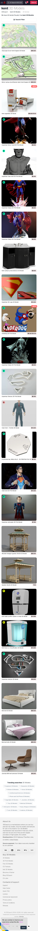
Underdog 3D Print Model (9, 333)
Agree (23, 927)
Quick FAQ (6, 891)
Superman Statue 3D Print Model (11, 208)
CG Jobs (5, 878)
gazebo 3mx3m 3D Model (9, 585)
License (5, 894)
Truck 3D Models (11, 810)
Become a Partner (8, 872)
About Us (6, 821)
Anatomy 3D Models (25, 810)
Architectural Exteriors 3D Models (19, 793)
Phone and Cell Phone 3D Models (19, 796)
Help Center (6, 888)
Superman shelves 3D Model (10, 679)
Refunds (5, 906)
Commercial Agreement (10, 897)
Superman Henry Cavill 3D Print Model (12, 145)
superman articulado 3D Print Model (12, 522)
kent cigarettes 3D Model (9, 113)
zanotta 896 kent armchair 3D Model (12, 773)
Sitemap (21, 916)
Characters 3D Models (26, 786)
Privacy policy (7, 900)
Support (5, 885)
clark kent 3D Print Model (9, 491)
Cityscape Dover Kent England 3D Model (13, 51)
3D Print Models (8, 861)
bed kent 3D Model (7, 710)
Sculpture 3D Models (11, 786)
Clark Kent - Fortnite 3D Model (10, 428)
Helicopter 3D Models (9, 807)
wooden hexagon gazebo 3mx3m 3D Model (14, 553)
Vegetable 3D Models (11, 800)
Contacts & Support (11, 882)
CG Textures (6, 867)
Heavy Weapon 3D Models (27, 807)
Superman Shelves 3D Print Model (11, 396)
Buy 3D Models (9, 855)
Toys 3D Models (11, 803)
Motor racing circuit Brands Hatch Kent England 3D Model (18, 82)
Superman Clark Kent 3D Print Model (12, 176)
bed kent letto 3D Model (8, 742)
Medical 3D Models (25, 803)
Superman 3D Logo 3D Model (10, 302)
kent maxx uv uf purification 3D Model (12, 648)
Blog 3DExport (7, 875)
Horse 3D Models (26, 789)
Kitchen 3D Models (12, 789)
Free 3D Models (8, 864)
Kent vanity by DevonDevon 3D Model (13, 270)
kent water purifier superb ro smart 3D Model (14, 616)
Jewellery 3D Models (27, 800)
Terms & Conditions (9, 903)
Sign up (33, 2)
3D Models (6, 858)
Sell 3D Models (8, 869)
